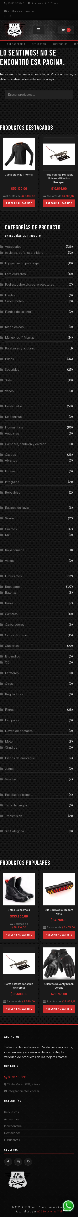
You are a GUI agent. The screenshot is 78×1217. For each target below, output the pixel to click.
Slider (9, 380)
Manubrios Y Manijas (20, 337)
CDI (7, 662)
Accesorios (60, 44)
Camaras (11, 614)
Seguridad (12, 369)
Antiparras (12, 433)
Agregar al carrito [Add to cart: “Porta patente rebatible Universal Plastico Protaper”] (59, 203)
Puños (9, 359)
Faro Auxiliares (15, 274)
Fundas (10, 295)
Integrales (12, 482)
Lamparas (12, 720)
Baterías (11, 592)
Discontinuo (13, 417)
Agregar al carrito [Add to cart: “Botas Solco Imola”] (19, 934)
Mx (7, 535)
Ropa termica (14, 550)
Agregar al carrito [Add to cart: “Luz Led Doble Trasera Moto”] (59, 934)
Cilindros (11, 747)
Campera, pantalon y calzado (25, 444)
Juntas (9, 769)
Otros (9, 684)
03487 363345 (14, 3)
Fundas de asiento (18, 312)
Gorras (10, 518)
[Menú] (38, 30)
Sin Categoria (16, 44)
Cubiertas (12, 646)
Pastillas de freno (17, 795)
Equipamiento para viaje (22, 263)
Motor (9, 741)
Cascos (10, 455)
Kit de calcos (14, 327)
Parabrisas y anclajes (20, 348)
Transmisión (13, 816)
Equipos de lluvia (17, 508)
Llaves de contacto (19, 731)
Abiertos (11, 460)
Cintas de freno (16, 635)
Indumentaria (14, 427)
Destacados (13, 406)
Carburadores (15, 624)
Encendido (12, 656)
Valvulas (10, 779)
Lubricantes (13, 576)
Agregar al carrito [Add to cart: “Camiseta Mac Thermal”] (19, 203)
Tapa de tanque (16, 805)
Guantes (11, 529)
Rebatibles (12, 492)
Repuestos (39, 44)
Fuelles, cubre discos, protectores (29, 284)
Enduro (10, 471)
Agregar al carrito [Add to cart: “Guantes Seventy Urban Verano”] (59, 1008)
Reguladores (14, 694)
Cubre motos (14, 301)
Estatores (12, 673)
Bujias (9, 603)
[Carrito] (66, 30)
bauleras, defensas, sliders (24, 253)
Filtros (9, 710)
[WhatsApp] (68, 1206)
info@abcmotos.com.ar (19, 11)
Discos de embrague (20, 758)
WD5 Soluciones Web (50, 1211)
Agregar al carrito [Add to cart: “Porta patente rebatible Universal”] (19, 1008)
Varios (9, 391)
